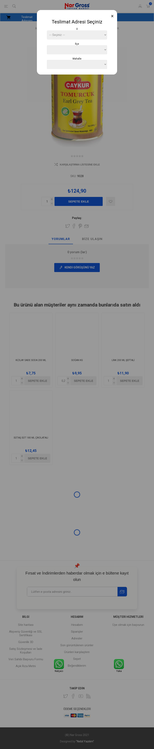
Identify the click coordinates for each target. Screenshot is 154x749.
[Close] (112, 16)
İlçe (77, 43)
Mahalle (77, 58)
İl (77, 29)
